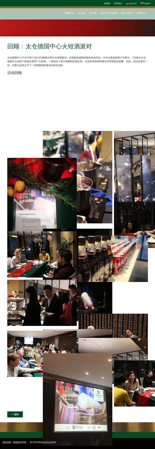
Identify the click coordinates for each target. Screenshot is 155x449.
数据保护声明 (19, 442)
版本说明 (7, 442)
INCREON (47, 442)
